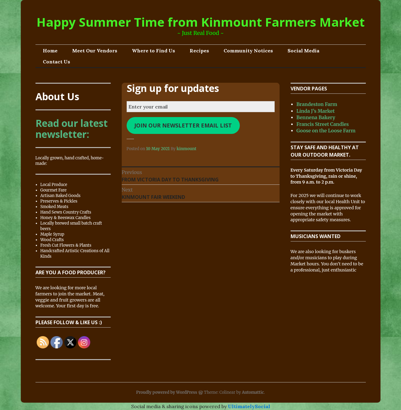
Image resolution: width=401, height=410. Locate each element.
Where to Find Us (153, 50)
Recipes (199, 50)
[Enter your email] (201, 106)
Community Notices (248, 50)
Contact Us (56, 62)
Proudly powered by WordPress (166, 392)
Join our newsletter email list (183, 125)
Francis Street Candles (322, 124)
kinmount (186, 148)
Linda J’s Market (315, 111)
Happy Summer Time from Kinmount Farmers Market (200, 21)
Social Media (303, 50)
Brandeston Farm (316, 104)
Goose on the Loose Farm (325, 131)
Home (50, 50)
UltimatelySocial (249, 406)
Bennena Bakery (315, 117)
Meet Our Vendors (94, 50)
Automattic (253, 392)
